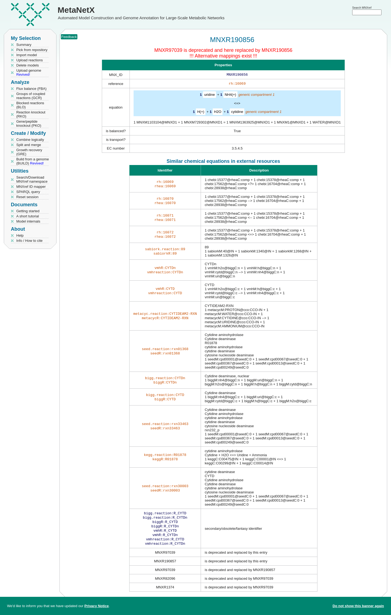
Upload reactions (29, 60)
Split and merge (28, 145)
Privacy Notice (96, 606)
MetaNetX (76, 9)
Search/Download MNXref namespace (32, 179)
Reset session (27, 197)
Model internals (28, 221)
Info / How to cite (29, 241)
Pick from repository (32, 50)
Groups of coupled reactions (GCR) (30, 96)
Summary (23, 45)
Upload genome (28, 72)
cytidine (237, 112)
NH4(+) (230, 96)
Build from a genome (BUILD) (32, 161)
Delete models (27, 65)
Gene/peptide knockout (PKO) (28, 123)
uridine (209, 96)
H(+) (200, 112)
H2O (217, 112)
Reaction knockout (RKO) (30, 114)
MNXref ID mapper (31, 187)
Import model (26, 55)
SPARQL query (28, 192)
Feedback (69, 37)
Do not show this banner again (358, 606)
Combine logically (30, 140)
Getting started (27, 211)
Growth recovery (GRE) (29, 152)
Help (20, 235)
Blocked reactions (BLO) (30, 105)
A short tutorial (27, 216)
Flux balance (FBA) (31, 89)
